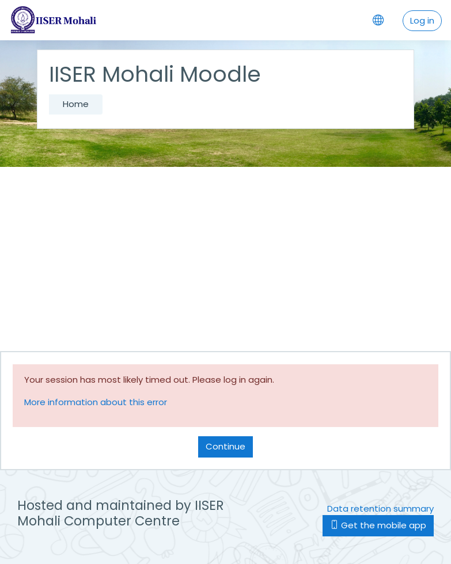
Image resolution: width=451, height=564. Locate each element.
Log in (422, 20)
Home (76, 104)
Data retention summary (380, 508)
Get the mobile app (378, 525)
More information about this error (95, 402)
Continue (225, 446)
